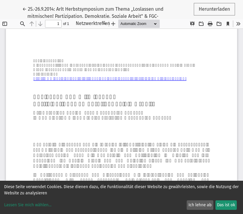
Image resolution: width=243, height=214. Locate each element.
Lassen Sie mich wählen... (28, 204)
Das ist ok (226, 204)
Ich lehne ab (200, 204)
